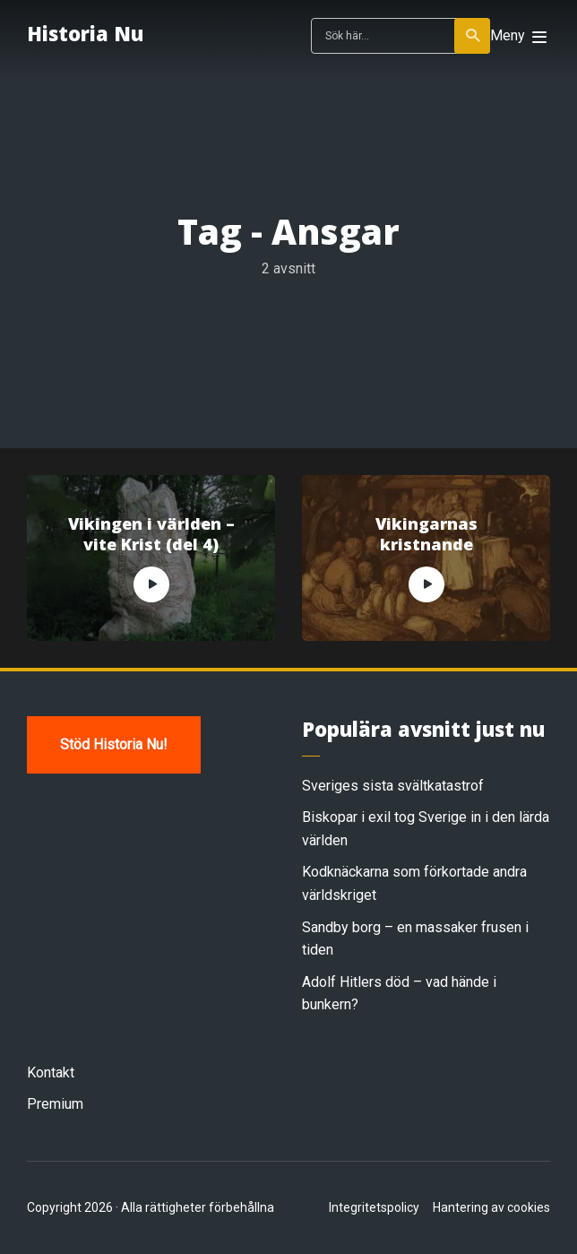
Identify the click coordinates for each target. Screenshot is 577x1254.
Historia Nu (85, 33)
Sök (473, 36)
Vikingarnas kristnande (426, 534)
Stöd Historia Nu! (114, 744)
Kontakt (50, 1072)
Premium (55, 1103)
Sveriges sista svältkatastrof (393, 785)
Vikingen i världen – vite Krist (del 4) (151, 534)
